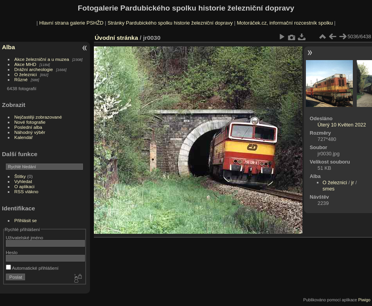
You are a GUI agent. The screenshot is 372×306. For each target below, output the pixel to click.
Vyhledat (23, 181)
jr (352, 182)
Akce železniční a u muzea (41, 59)
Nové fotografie (30, 122)
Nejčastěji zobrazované (38, 116)
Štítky (20, 176)
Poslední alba (28, 127)
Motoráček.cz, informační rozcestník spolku (284, 23)
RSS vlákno (26, 191)
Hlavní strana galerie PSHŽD (71, 23)
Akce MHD (25, 64)
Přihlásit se (25, 220)
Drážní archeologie (33, 69)
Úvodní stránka (116, 37)
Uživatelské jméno (24, 237)
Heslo (12, 252)
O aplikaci (24, 186)
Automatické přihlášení (32, 267)
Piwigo (364, 299)
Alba (8, 47)
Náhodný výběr (29, 132)
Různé (21, 79)
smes (329, 189)
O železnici (25, 74)
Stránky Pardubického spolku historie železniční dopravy (170, 23)
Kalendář (23, 137)
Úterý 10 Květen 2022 (342, 125)
